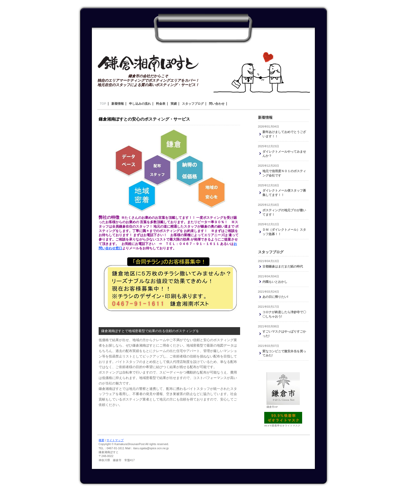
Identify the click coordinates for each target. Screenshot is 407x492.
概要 (101, 440)
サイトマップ (115, 440)
